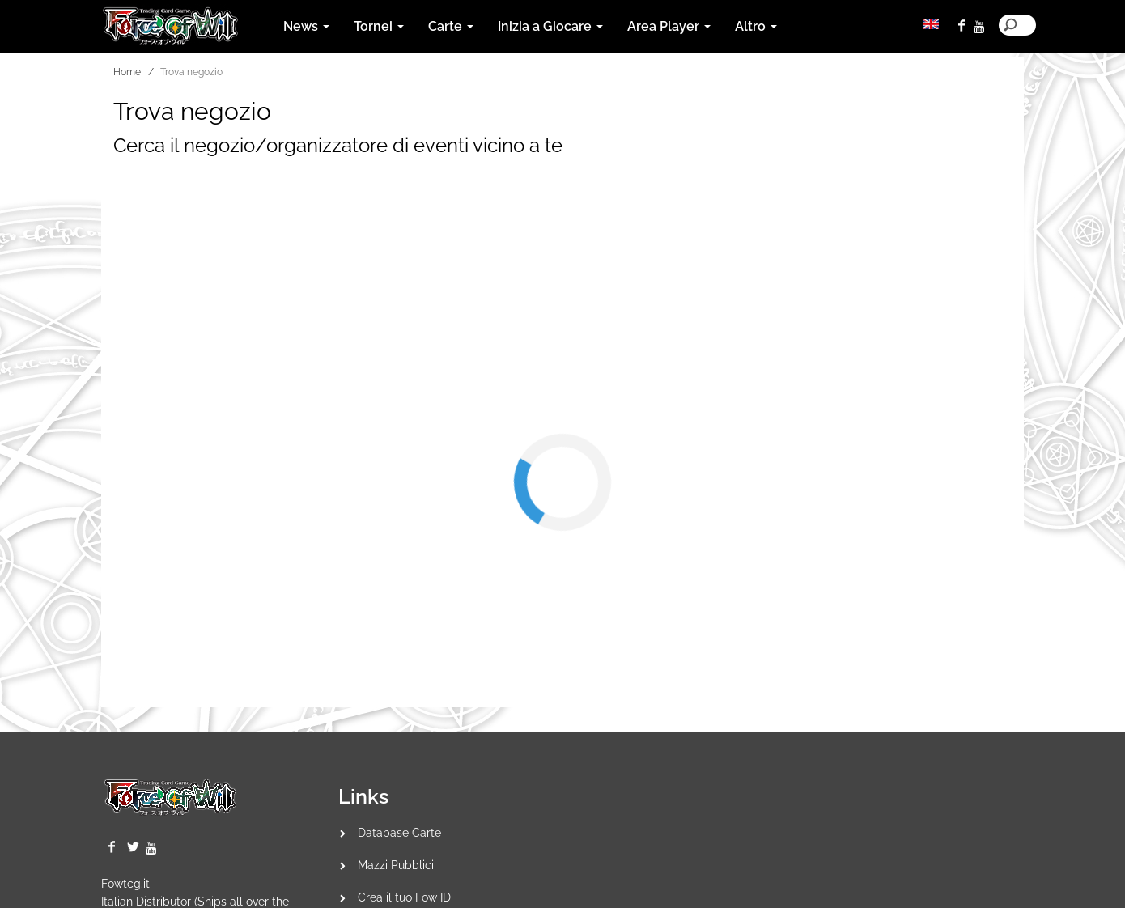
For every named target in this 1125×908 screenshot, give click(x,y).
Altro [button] (756, 26)
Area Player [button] (669, 26)
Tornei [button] (379, 26)
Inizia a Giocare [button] (550, 26)
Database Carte (399, 832)
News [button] (306, 26)
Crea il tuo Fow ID (404, 897)
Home (127, 72)
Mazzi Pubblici (396, 865)
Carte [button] (450, 26)
